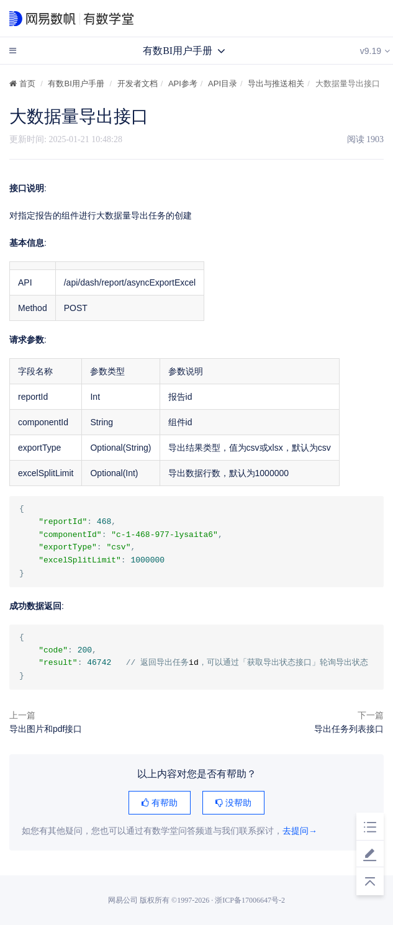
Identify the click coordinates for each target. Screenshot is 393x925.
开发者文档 (137, 83)
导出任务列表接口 (349, 729)
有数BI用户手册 (76, 83)
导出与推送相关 (276, 83)
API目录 (222, 83)
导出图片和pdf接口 (45, 729)
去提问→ (299, 831)
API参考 (182, 83)
